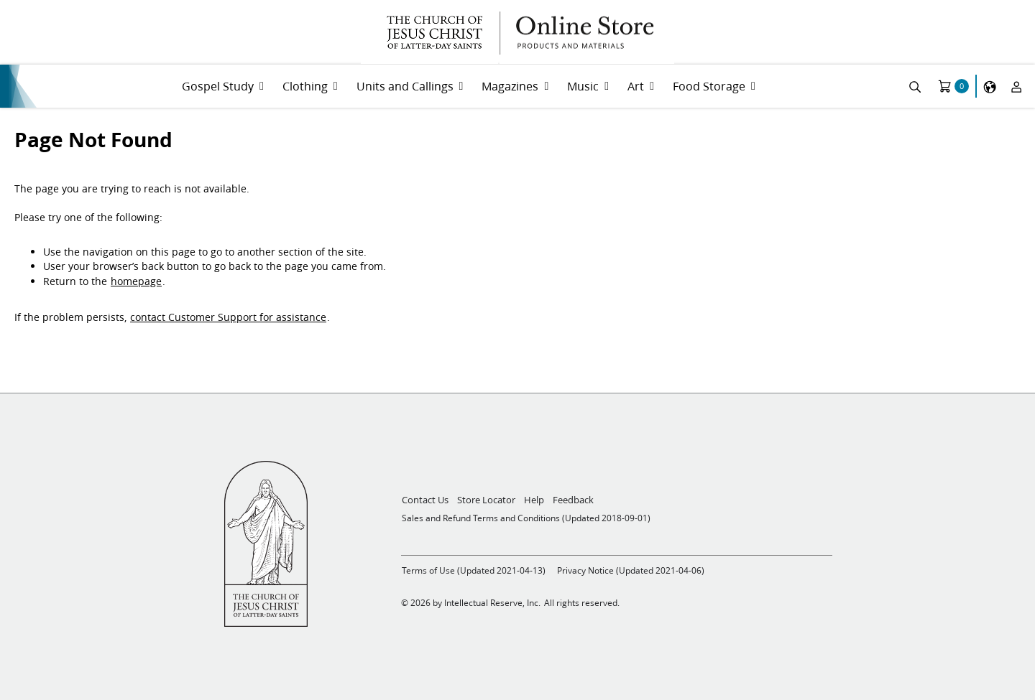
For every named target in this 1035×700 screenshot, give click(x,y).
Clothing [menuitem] (305, 86)
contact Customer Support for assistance (228, 317)
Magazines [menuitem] (510, 86)
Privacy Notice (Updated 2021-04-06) (630, 570)
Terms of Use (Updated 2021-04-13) (474, 570)
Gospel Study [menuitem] (218, 86)
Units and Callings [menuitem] (405, 86)
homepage (136, 281)
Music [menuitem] (583, 86)
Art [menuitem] (635, 86)
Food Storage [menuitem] (709, 86)
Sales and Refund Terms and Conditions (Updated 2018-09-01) (526, 518)
